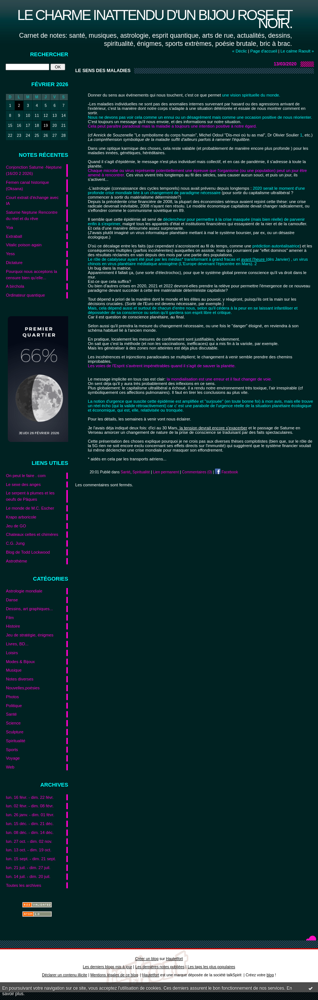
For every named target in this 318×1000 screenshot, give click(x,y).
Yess (10, 253)
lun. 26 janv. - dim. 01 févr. (30, 814)
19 (45, 126)
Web (10, 767)
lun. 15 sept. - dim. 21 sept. (31, 859)
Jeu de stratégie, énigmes (29, 635)
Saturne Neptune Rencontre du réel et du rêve (31, 215)
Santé (11, 714)
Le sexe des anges (23, 484)
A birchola (15, 286)
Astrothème (16, 561)
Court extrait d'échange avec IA (32, 200)
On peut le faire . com (26, 475)
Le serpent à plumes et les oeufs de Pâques (30, 496)
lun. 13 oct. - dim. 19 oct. (29, 850)
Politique (14, 705)
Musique (13, 670)
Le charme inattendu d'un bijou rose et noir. (154, 19)
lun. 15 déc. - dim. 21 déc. (30, 823)
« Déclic (239, 51)
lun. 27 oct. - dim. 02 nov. (29, 841)
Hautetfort (174, 959)
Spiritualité (15, 741)
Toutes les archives (23, 885)
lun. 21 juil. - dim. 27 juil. (28, 867)
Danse (12, 600)
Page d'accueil (263, 51)
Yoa (9, 227)
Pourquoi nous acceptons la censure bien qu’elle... (31, 274)
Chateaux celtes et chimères (32, 534)
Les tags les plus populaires (211, 967)
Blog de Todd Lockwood (28, 552)
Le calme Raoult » (297, 51)
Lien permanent (166, 472)
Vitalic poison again (24, 245)
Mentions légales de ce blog (114, 975)
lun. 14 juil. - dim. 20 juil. (28, 876)
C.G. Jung (15, 543)
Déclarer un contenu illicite (64, 975)
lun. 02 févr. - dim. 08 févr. (30, 806)
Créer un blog (147, 959)
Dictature (14, 262)
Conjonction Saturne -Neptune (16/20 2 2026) (34, 170)
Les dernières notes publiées (160, 967)
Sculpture (14, 732)
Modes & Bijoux (20, 661)
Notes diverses (19, 679)
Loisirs (12, 653)
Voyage (13, 758)
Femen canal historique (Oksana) (27, 185)
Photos (12, 697)
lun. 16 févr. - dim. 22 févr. (30, 797)
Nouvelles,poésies (23, 688)
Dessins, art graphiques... (29, 609)
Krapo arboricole (21, 517)
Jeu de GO (16, 526)
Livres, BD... (17, 644)
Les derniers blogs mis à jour (107, 967)
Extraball (14, 236)
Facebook (226, 472)
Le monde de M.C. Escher (30, 508)
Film (10, 617)
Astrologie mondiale (24, 591)
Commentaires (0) (197, 472)
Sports (12, 749)
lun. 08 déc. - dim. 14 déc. (30, 832)
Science (13, 723)
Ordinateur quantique (25, 295)
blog (270, 975)
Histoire (13, 626)
